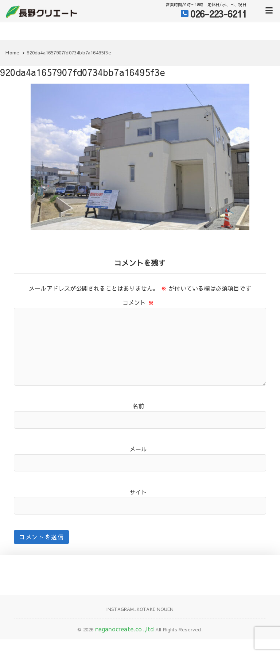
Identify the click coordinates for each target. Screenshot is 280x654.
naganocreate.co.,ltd (124, 629)
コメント (138, 302)
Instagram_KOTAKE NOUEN (140, 609)
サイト (138, 492)
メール (138, 449)
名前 (138, 406)
